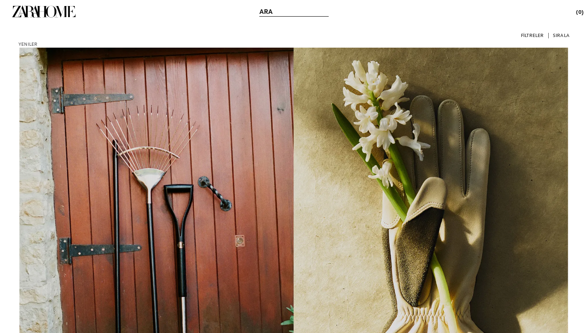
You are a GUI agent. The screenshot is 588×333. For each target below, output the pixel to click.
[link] (44, 12)
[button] (532, 34)
